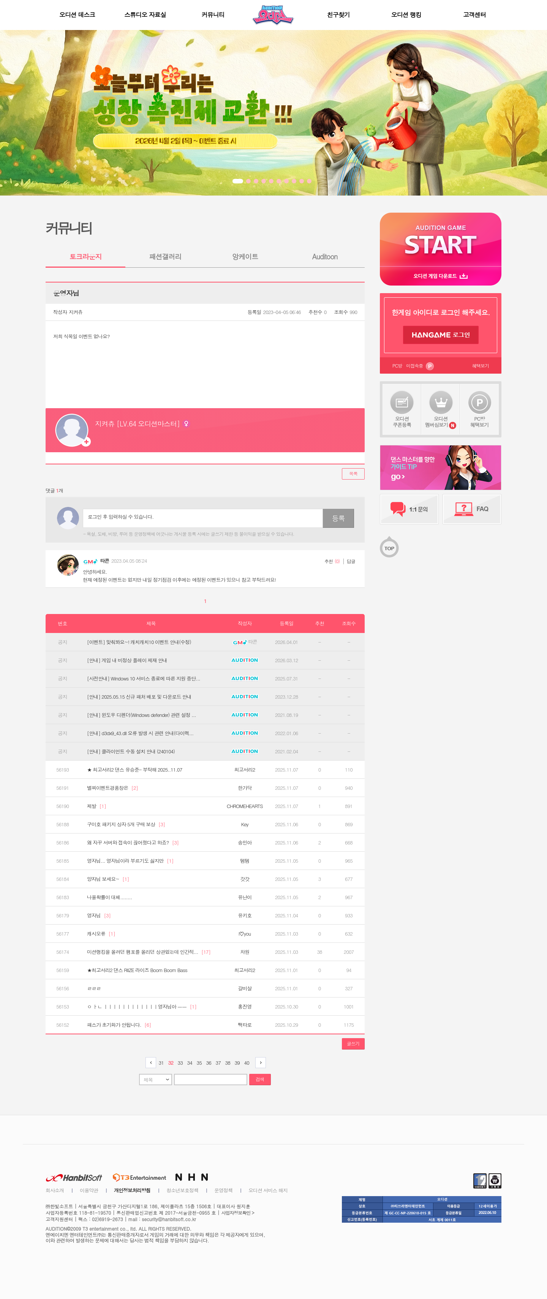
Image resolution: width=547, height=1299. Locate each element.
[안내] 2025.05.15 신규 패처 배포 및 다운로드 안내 (139, 697)
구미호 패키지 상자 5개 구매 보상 (126, 824)
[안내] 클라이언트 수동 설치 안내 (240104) (131, 751)
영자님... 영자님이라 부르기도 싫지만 (130, 861)
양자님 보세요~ (108, 879)
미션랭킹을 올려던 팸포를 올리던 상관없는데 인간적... (148, 952)
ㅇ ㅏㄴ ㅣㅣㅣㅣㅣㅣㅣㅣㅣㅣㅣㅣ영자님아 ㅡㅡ (141, 1007)
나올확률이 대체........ (109, 897)
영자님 (99, 915)
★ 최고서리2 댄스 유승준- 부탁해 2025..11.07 (134, 770)
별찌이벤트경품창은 (112, 788)
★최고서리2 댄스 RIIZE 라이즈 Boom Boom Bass (137, 970)
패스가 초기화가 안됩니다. (119, 1025)
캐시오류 (101, 934)
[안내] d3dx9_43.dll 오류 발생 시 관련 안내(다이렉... (140, 733)
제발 (96, 806)
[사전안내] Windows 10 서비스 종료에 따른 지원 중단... (143, 679)
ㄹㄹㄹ (94, 988)
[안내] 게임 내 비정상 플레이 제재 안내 (127, 660)
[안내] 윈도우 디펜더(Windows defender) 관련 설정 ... (141, 715)
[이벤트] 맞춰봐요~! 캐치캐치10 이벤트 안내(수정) (139, 642)
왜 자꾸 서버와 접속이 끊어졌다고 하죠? (133, 843)
